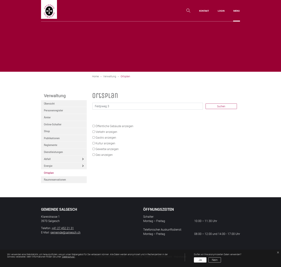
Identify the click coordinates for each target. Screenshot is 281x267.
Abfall (47, 159)
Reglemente (50, 145)
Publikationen (52, 138)
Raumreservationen (55, 179)
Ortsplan (53, 173)
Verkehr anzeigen (106, 132)
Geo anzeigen (104, 155)
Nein (215, 260)
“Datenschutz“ (68, 256)
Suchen (221, 106)
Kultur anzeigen (105, 143)
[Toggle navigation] (236, 11)
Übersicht (49, 103)
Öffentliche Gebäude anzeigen (114, 126)
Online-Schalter (52, 124)
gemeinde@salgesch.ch (65, 232)
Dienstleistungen (53, 152)
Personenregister (53, 110)
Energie (48, 165)
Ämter (47, 117)
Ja (200, 260)
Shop (47, 131)
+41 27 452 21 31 (63, 228)
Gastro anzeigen (106, 138)
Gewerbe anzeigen (107, 149)
